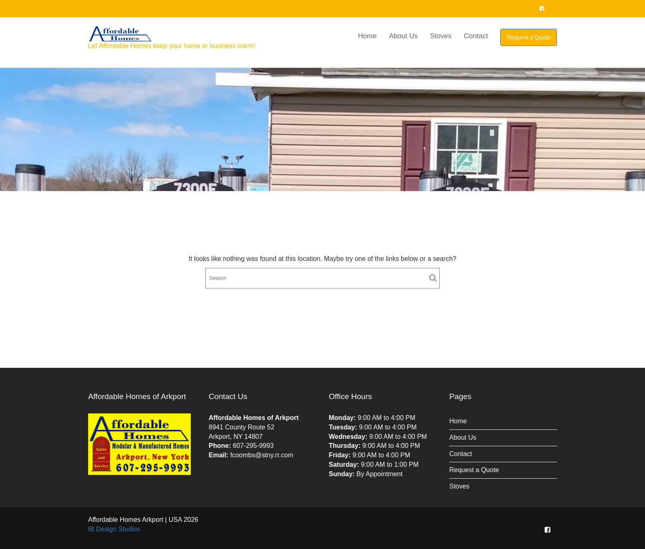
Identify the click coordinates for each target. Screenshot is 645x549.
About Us (403, 36)
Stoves (441, 36)
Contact (476, 36)
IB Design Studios (114, 529)
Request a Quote (528, 37)
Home (367, 36)
